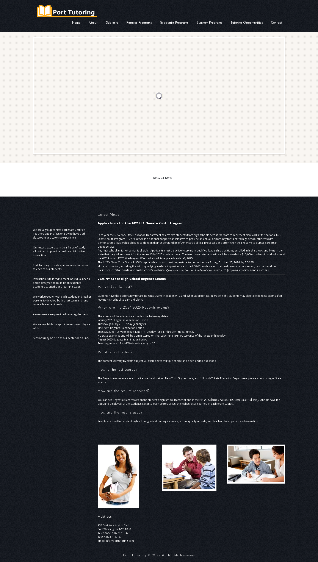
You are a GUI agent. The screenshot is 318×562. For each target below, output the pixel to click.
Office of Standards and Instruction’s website (133, 270)
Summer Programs (209, 23)
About (93, 23)
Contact (276, 23)
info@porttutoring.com (120, 541)
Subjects (112, 23)
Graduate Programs (174, 23)
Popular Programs (139, 23)
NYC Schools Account (229, 400)
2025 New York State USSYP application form (134, 262)
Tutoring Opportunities (246, 23)
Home (76, 23)
